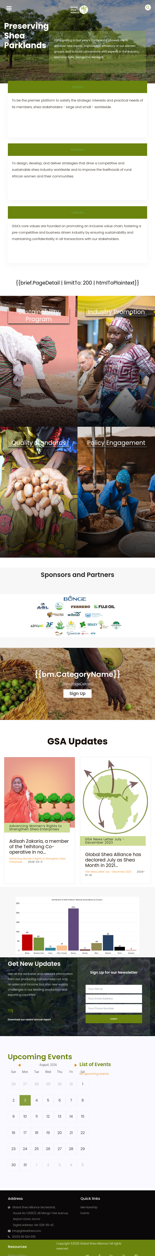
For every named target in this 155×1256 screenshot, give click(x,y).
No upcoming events (94, 1074)
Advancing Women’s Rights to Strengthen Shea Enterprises (35, 827)
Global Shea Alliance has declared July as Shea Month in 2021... (113, 860)
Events (85, 1213)
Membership (89, 1207)
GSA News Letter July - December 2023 (105, 841)
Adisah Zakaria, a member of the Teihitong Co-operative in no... (39, 846)
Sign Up (77, 693)
